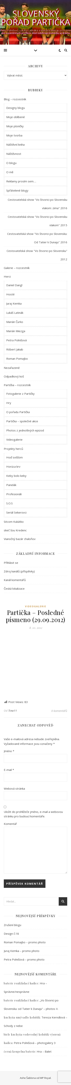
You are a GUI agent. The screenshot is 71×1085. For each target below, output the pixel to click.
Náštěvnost (13, 154)
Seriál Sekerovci (16, 512)
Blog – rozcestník (15, 99)
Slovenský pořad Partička (35, 17)
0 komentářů (59, 711)
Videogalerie (14, 439)
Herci (7, 276)
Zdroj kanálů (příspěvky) (19, 571)
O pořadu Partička (18, 412)
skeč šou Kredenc (15, 530)
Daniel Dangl (14, 285)
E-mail (9, 770)
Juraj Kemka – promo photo (21, 951)
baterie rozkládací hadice (21, 983)
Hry (8, 403)
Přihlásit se (11, 563)
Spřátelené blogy (17, 190)
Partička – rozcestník (17, 385)
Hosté (10, 294)
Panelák (11, 485)
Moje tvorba (14, 135)
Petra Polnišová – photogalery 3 (35, 1043)
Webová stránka (14, 788)
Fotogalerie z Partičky (20, 393)
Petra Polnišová (16, 340)
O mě (9, 172)
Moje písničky (15, 126)
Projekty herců (13, 449)
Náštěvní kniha (15, 144)
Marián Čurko (14, 322)
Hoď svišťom (14, 457)
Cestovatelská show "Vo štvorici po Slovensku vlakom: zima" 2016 (37, 204)
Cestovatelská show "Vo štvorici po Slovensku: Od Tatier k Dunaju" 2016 (37, 238)
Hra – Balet (44, 1051)
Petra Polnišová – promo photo (24, 959)
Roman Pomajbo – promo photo (25, 942)
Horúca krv (13, 466)
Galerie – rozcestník (17, 268)
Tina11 (12, 710)
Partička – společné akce (22, 421)
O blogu (11, 163)
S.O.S (9, 503)
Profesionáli (14, 494)
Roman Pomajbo (17, 358)
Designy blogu (15, 108)
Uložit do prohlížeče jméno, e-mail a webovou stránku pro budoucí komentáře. (33, 814)
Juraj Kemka (14, 303)
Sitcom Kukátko (14, 521)
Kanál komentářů (15, 580)
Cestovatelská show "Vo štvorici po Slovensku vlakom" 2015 (37, 221)
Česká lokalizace (14, 588)
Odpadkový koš (14, 376)
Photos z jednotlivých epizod (25, 430)
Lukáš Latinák (14, 312)
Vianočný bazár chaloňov (20, 539)
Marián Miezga (15, 331)
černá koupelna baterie (19, 1051)
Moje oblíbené (15, 117)
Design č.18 (11, 933)
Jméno (9, 751)
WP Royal (45, 1078)
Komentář (10, 824)
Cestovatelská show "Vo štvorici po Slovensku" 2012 (37, 255)
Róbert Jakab (14, 349)
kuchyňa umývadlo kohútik (22, 1017)
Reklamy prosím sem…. (21, 181)
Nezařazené (12, 368)
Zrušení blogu (12, 925)
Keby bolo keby (16, 476)
